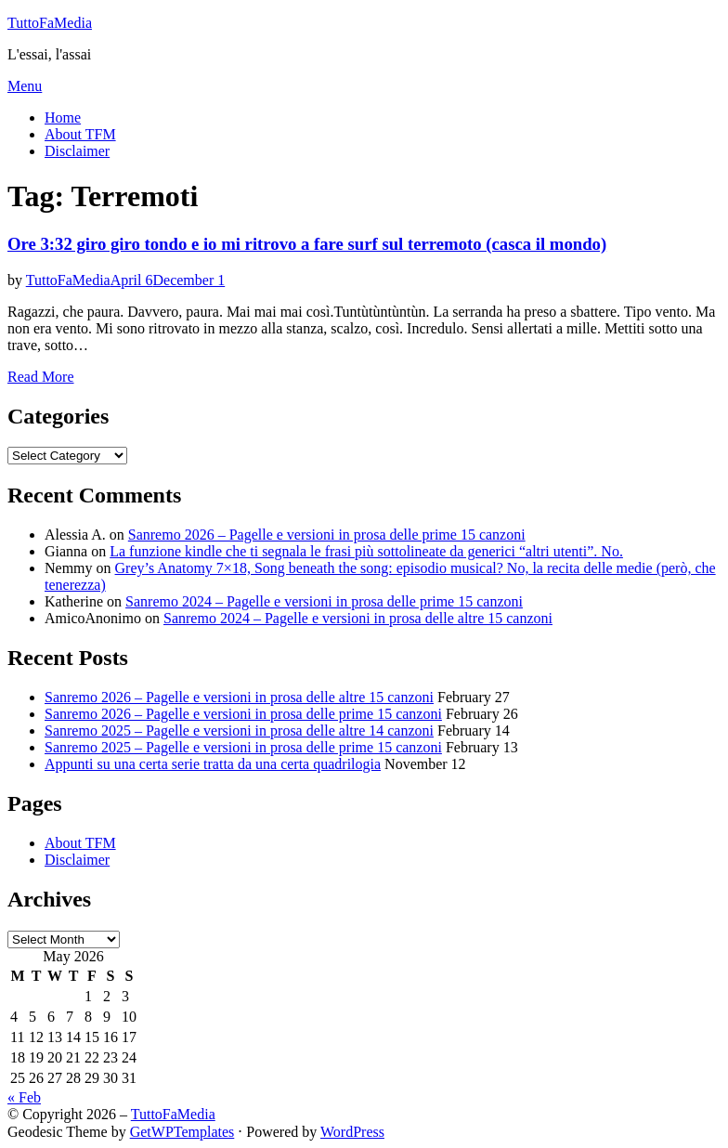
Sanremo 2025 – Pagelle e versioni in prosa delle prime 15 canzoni (243, 747)
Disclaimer (77, 151)
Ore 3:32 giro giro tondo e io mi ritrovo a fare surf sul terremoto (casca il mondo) (306, 244)
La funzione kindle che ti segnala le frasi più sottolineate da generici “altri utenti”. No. (366, 551)
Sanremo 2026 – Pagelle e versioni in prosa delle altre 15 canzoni (239, 697)
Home (63, 117)
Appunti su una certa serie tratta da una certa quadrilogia (213, 764)
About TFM (80, 134)
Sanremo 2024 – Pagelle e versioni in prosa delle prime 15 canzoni (324, 601)
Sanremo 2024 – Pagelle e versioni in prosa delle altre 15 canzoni (357, 618)
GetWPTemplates (182, 1132)
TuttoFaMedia (49, 23)
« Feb (24, 1097)
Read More (40, 377)
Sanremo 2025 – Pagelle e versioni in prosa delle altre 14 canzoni (239, 730)
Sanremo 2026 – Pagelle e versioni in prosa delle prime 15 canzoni (327, 534)
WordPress (352, 1132)
